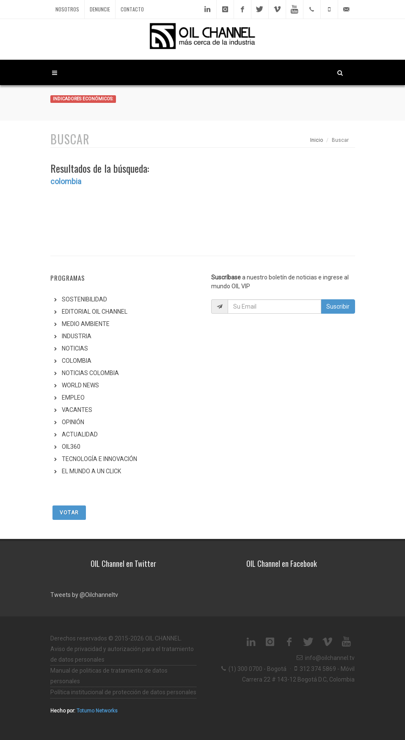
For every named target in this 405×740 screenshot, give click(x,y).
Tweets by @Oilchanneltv (84, 594)
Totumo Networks (97, 711)
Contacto (132, 9)
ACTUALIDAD (80, 434)
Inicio (316, 140)
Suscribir (338, 306)
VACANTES (77, 409)
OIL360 (71, 446)
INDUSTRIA (76, 336)
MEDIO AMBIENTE (86, 323)
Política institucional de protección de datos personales (123, 692)
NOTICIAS (75, 348)
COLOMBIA (76, 360)
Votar (69, 513)
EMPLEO (73, 397)
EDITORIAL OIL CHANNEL (94, 311)
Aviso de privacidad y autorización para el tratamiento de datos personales (122, 654)
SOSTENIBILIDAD (84, 299)
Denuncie (100, 9)
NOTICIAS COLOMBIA (90, 373)
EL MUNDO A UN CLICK (91, 471)
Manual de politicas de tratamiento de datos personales (109, 676)
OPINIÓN (73, 422)
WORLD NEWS (80, 385)
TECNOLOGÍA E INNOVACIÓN (99, 459)
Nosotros (67, 9)
